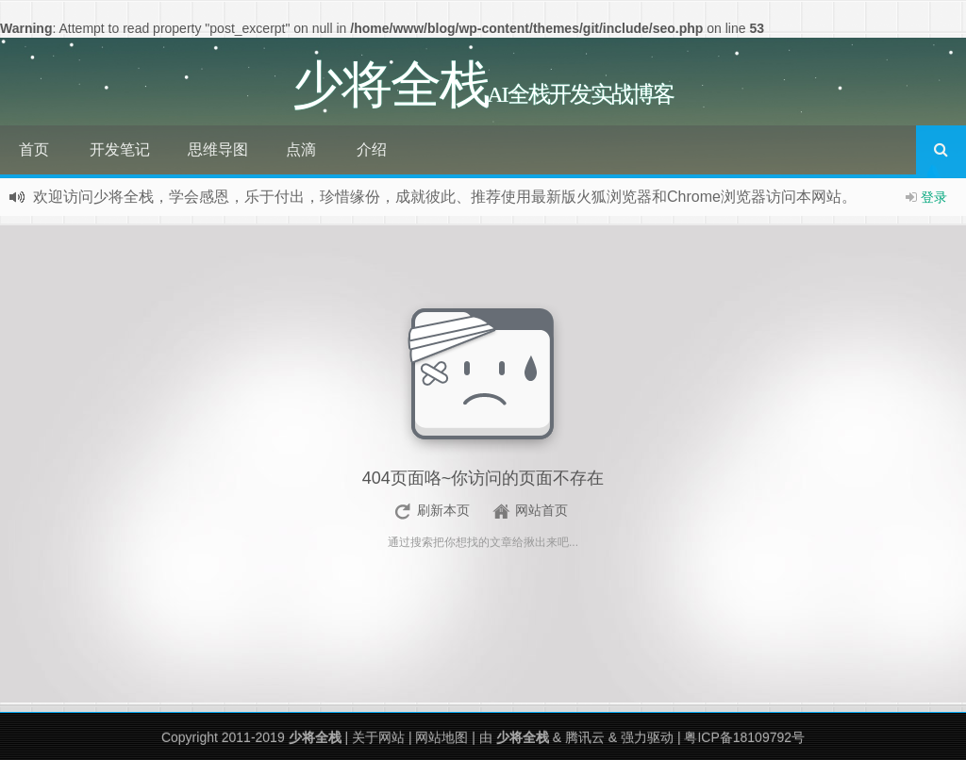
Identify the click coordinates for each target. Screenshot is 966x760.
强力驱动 (647, 737)
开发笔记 (120, 149)
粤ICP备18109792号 (744, 737)
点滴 (301, 149)
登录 (934, 197)
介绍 (372, 149)
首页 (34, 149)
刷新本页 (443, 510)
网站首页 (541, 510)
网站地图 (441, 737)
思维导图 (218, 149)
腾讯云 (585, 737)
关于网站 (378, 737)
